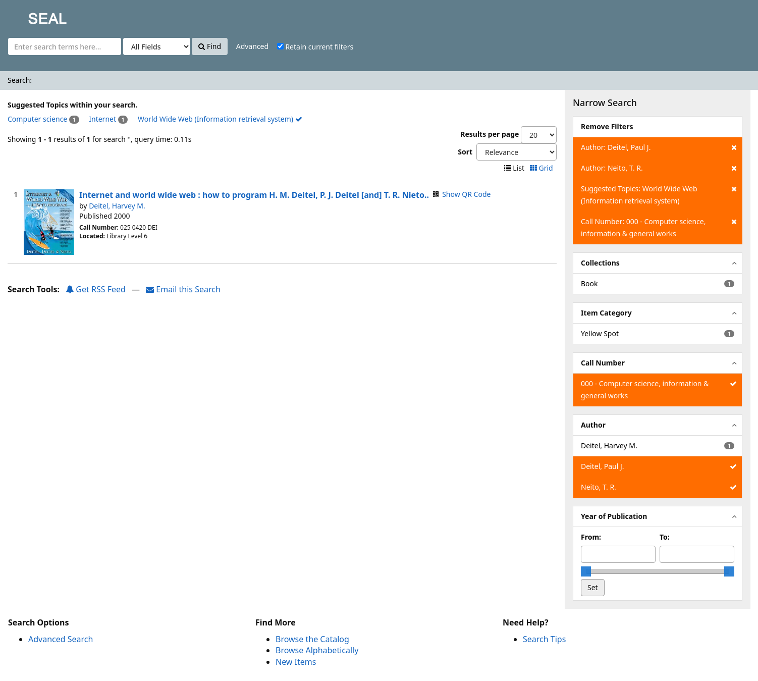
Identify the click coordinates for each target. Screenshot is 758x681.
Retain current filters (315, 46)
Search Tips (544, 639)
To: (665, 537)
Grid (542, 168)
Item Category (606, 313)
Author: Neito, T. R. (659, 168)
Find (209, 46)
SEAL (27, 15)
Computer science (37, 119)
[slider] (586, 571)
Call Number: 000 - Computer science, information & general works (659, 227)
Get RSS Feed (96, 289)
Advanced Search (60, 639)
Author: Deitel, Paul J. (659, 147)
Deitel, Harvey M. (117, 206)
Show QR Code (466, 194)
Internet (102, 119)
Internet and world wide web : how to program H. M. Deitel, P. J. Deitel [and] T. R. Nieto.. (254, 194)
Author (593, 425)
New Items (296, 661)
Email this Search (183, 289)
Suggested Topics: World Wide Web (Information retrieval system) (659, 194)
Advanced (252, 46)
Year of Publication (614, 516)
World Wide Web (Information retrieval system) (220, 119)
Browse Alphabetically (317, 650)
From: (591, 537)
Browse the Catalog (312, 639)
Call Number (603, 363)
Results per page (489, 134)
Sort (465, 151)
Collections (600, 263)
